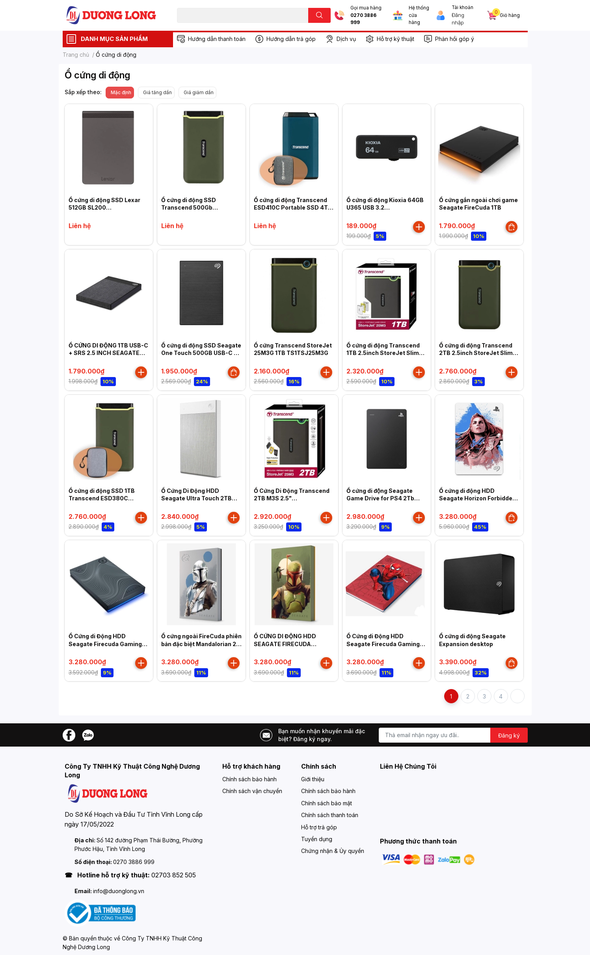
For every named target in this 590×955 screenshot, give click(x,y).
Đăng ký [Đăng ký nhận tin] (509, 735)
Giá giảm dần (199, 92)
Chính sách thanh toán (329, 815)
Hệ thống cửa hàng (419, 15)
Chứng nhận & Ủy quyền (332, 850)
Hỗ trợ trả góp (319, 827)
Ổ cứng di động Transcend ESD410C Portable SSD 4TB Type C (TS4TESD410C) (293, 208)
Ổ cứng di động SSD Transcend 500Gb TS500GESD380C (188, 208)
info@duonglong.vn (118, 891)
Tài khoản (462, 7)
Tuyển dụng (316, 839)
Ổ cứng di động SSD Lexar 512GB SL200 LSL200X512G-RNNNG (104, 208)
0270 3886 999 (363, 19)
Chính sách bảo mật (326, 803)
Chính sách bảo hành (249, 779)
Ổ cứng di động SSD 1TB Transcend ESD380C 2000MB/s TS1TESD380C (105, 498)
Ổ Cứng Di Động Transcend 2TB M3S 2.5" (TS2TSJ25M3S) (291, 498)
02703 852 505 (173, 875)
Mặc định (121, 92)
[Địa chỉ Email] (453, 735)
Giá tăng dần (157, 92)
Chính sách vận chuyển (252, 791)
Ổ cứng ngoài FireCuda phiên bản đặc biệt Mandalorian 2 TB (201, 644)
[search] (319, 15)
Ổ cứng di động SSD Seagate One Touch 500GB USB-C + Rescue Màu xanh (201, 353)
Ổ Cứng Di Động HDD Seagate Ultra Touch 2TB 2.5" (196, 498)
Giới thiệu (312, 779)
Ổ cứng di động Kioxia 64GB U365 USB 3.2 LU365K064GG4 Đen (385, 208)
